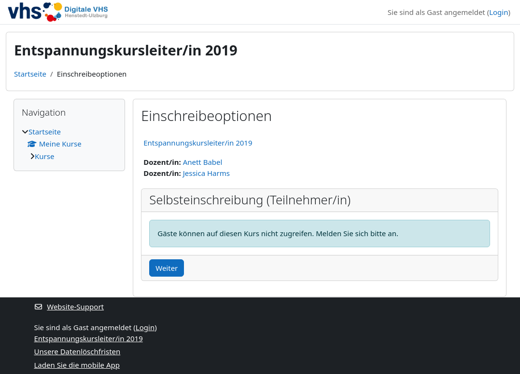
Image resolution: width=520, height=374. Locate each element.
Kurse (44, 156)
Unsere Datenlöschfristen (77, 351)
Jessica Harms (206, 173)
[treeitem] (69, 144)
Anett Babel (203, 162)
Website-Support (69, 306)
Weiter (166, 268)
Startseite (30, 74)
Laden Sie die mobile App (77, 365)
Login (498, 12)
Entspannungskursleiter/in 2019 (197, 142)
